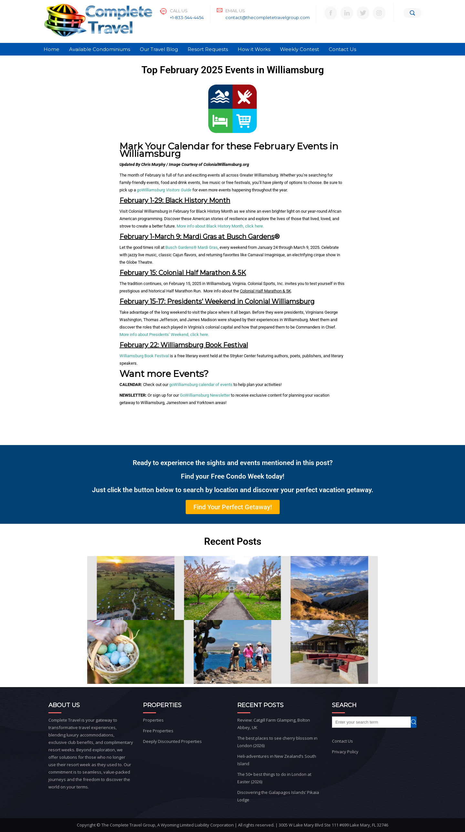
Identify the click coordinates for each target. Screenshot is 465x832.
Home (51, 49)
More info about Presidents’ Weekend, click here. (164, 334)
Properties (153, 720)
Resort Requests (208, 49)
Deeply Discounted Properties (172, 741)
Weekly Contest (299, 49)
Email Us (235, 10)
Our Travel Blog (159, 49)
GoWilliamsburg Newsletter (205, 395)
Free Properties (158, 731)
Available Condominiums (99, 49)
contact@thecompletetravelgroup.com (267, 17)
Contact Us (342, 49)
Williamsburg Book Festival (144, 355)
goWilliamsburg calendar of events (200, 384)
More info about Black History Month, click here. (220, 226)
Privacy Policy (345, 752)
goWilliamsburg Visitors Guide (164, 190)
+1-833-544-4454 (187, 17)
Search (416, 722)
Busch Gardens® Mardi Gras (191, 247)
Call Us (179, 10)
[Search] (412, 13)
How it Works (254, 49)
